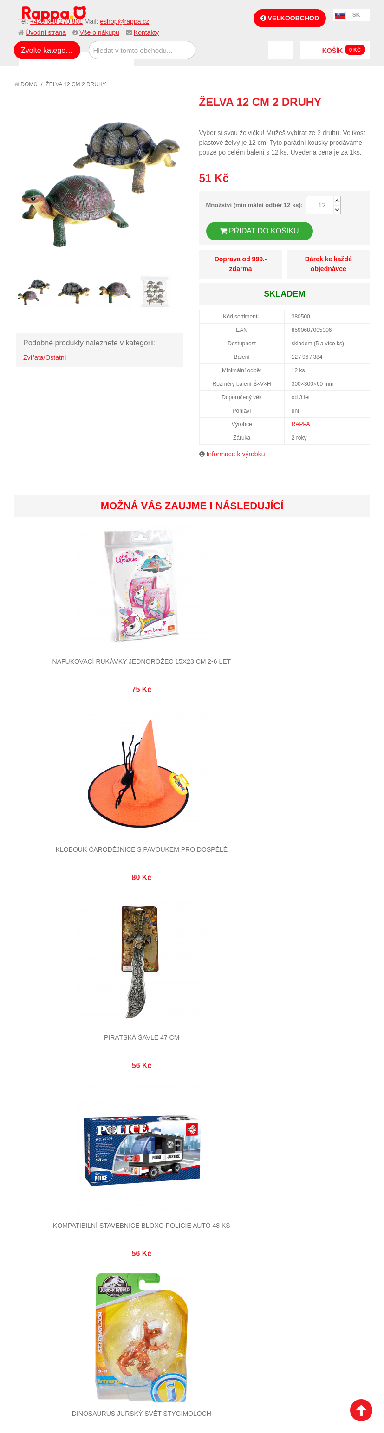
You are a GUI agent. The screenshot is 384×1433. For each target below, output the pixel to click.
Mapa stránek (132, 956)
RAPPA (301, 424)
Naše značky (43, 1021)
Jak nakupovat (46, 967)
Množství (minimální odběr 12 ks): (254, 204)
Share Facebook (342, 119)
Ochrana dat (44, 1010)
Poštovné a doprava (55, 998)
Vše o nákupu (99, 32)
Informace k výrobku (235, 454)
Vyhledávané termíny (144, 967)
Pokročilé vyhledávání (147, 979)
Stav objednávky (223, 967)
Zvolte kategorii (46, 50)
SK (356, 15)
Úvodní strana (46, 32)
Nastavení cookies (169, 1093)
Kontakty (146, 32)
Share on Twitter (361, 119)
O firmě (35, 956)
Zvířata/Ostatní (44, 357)
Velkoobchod (289, 18)
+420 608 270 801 (56, 21)
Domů (26, 84)
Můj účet (211, 956)
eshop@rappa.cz (124, 21)
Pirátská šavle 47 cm (310, 642)
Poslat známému (324, 119)
